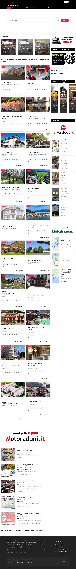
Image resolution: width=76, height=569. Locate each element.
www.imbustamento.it (13, 564)
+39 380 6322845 (63, 551)
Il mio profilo (42, 540)
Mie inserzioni (43, 542)
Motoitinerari (27, 7)
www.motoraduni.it (23, 560)
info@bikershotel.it (62, 553)
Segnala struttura (42, 547)
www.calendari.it (28, 562)
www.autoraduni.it (20, 562)
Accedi (66, 2)
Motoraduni (19, 7)
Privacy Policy (43, 549)
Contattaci (50, 7)
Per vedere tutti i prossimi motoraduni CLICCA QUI (22, 530)
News (45, 7)
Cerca (64, 20)
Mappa (13, 7)
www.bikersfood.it (12, 562)
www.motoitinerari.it (32, 560)
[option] (8, 47)
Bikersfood (34, 7)
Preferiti (41, 544)
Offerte (40, 7)
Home (9, 7)
